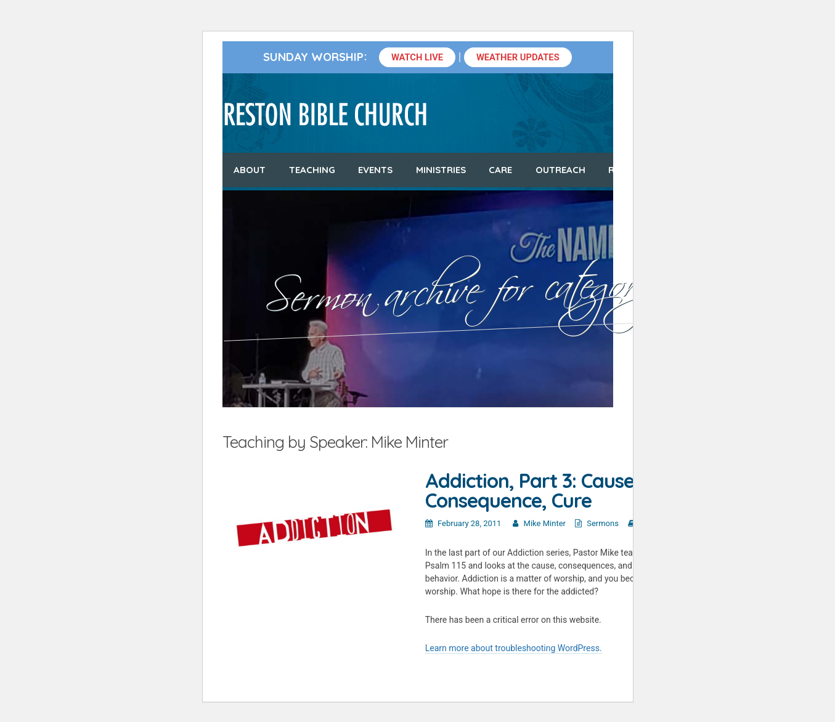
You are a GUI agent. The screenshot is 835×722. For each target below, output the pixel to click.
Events (375, 170)
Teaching (312, 170)
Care (500, 170)
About (250, 170)
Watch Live (417, 57)
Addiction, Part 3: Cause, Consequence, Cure (532, 490)
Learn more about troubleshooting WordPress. (513, 648)
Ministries (441, 170)
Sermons (603, 523)
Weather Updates (518, 57)
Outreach (560, 170)
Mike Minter (545, 523)
